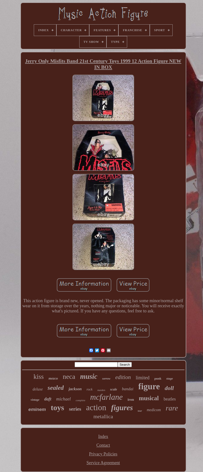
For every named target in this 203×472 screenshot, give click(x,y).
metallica (103, 416)
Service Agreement (103, 462)
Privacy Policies (103, 454)
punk (157, 378)
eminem (37, 409)
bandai (127, 389)
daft (47, 399)
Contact (103, 445)
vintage (35, 399)
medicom (154, 410)
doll (169, 388)
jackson (75, 389)
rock (89, 389)
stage (169, 378)
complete (80, 400)
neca (69, 376)
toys (57, 407)
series (75, 409)
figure (149, 386)
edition (123, 377)
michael (63, 398)
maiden (101, 390)
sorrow (106, 378)
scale (113, 389)
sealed (56, 387)
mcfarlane (106, 397)
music (88, 376)
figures (122, 407)
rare (172, 408)
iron (131, 399)
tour (140, 410)
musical (149, 398)
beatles (170, 399)
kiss (39, 376)
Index (103, 436)
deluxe (38, 389)
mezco (53, 378)
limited (143, 377)
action (96, 407)
